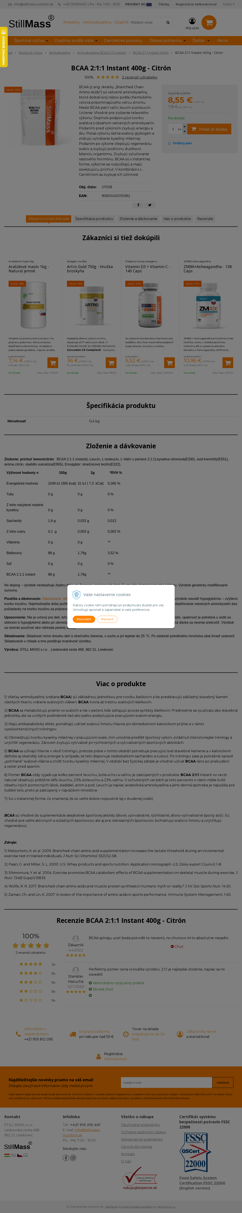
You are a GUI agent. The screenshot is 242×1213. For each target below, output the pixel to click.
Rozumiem (84, 619)
